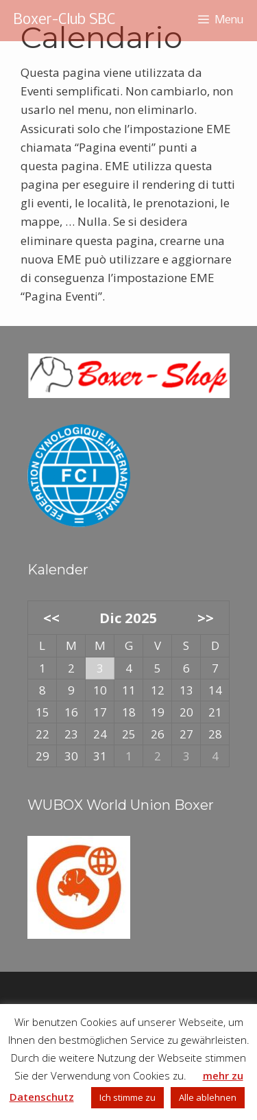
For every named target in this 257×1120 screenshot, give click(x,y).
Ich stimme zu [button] (127, 1097)
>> (205, 617)
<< (51, 617)
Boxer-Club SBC (64, 20)
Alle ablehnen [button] (207, 1097)
